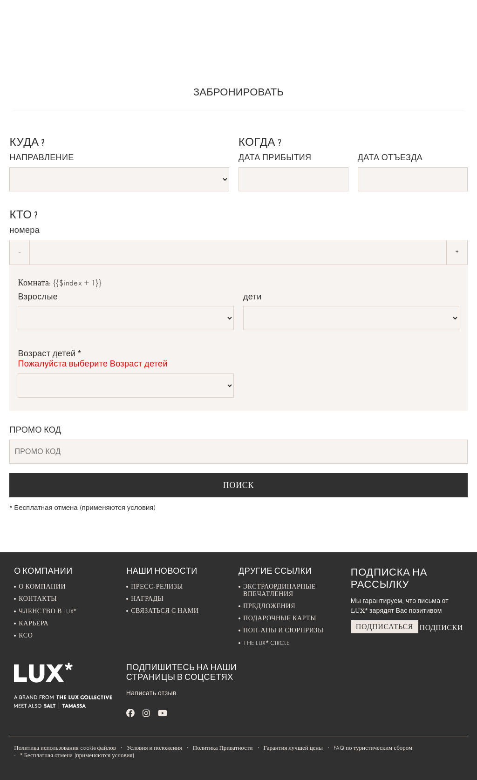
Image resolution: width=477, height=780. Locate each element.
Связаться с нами (164, 610)
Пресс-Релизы (157, 586)
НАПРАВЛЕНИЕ (41, 157)
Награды (147, 598)
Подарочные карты (279, 618)
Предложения (269, 606)
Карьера (33, 623)
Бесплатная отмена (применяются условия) (82, 507)
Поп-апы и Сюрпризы (283, 630)
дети (252, 296)
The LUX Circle (266, 642)
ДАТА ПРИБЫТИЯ (274, 157)
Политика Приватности (223, 748)
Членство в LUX (47, 611)
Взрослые (38, 296)
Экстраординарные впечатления (279, 590)
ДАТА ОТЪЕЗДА (390, 157)
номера (24, 230)
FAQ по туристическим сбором (373, 748)
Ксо (26, 635)
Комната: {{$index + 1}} (60, 283)
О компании (42, 586)
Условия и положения (154, 748)
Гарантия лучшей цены (293, 748)
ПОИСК (238, 485)
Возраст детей (126, 359)
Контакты (38, 598)
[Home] (32, 21)
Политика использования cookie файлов (65, 748)
